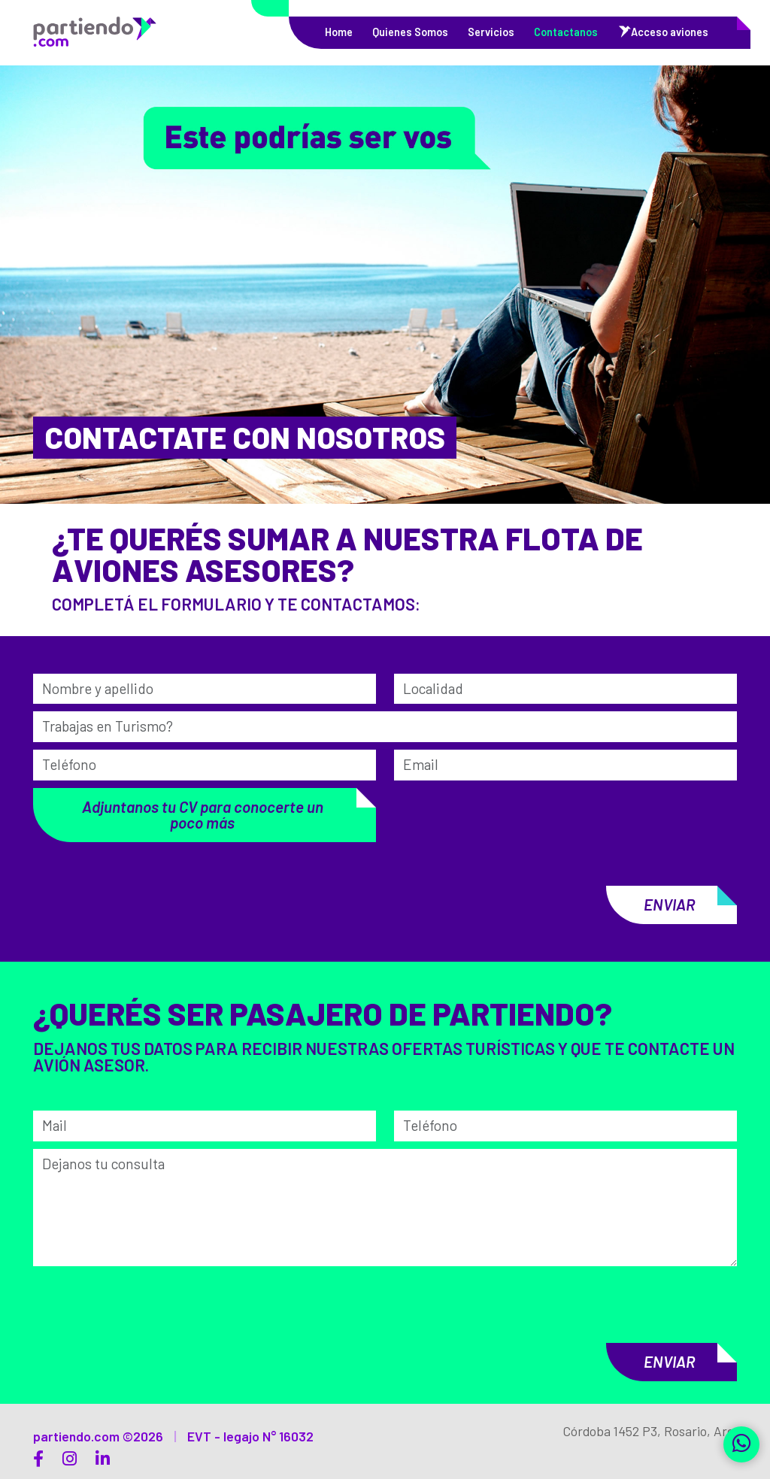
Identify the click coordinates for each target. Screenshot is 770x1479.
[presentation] (462, 807)
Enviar (661, 904)
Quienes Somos (410, 32)
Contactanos (566, 32)
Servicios (491, 32)
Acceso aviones (669, 32)
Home (339, 32)
